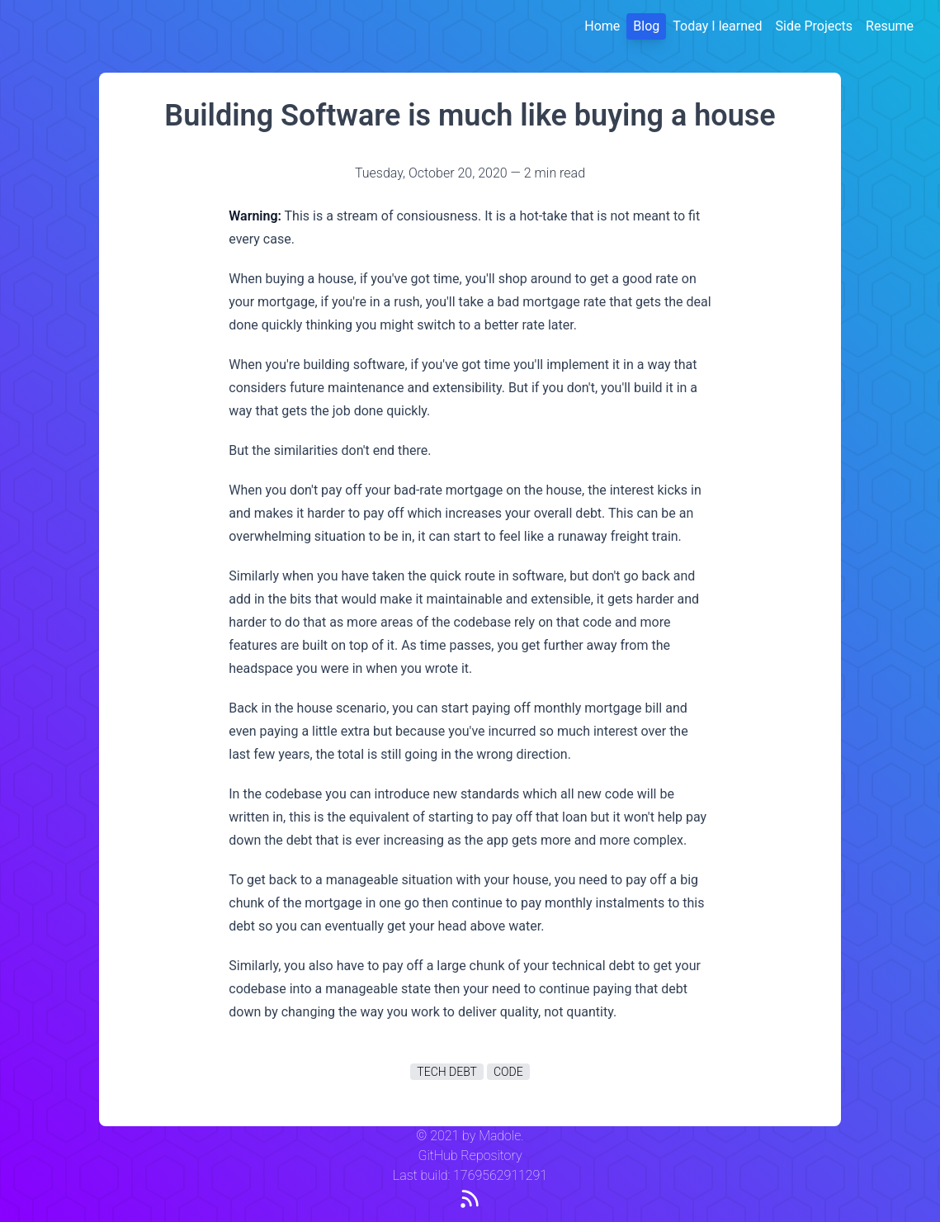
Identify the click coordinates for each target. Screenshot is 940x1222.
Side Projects (814, 26)
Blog (646, 26)
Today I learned (717, 26)
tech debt (447, 1071)
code (508, 1071)
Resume (890, 26)
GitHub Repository (470, 1155)
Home (602, 26)
